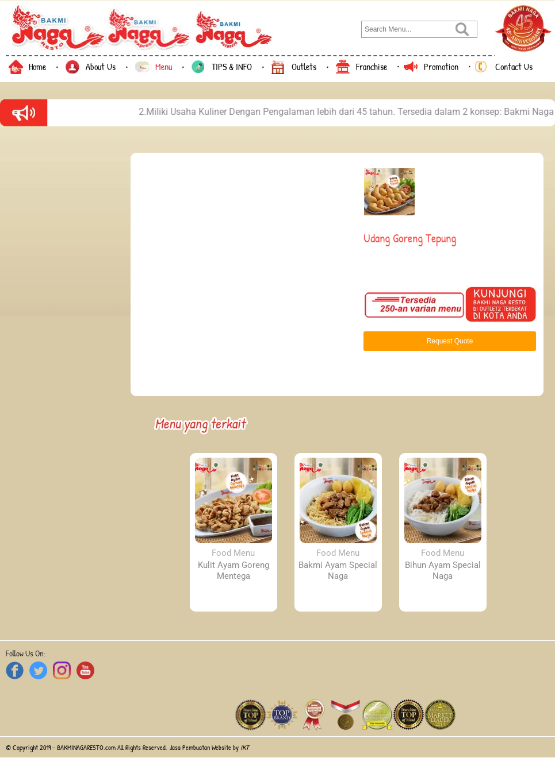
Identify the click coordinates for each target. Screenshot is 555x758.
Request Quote (450, 341)
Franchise (371, 66)
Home (37, 66)
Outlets (304, 66)
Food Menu (233, 553)
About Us (101, 66)
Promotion (441, 66)
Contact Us (514, 66)
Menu (163, 66)
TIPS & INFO (232, 66)
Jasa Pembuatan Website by (209, 747)
